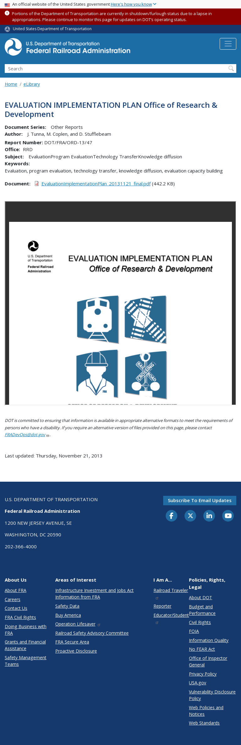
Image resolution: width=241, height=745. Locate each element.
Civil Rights (200, 622)
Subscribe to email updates (200, 500)
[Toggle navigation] (228, 44)
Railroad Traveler (170, 593)
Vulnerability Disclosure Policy (212, 695)
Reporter (162, 606)
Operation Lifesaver (78, 624)
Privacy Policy (203, 674)
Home (11, 84)
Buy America (68, 615)
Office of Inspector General (208, 661)
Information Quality (208, 640)
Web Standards (204, 723)
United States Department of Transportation (52, 28)
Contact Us (16, 608)
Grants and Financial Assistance (25, 645)
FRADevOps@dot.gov (27, 434)
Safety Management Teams (25, 661)
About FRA (15, 590)
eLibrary (32, 84)
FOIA (194, 631)
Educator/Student (171, 618)
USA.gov (197, 683)
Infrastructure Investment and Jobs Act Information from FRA (94, 593)
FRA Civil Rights (20, 617)
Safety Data (67, 606)
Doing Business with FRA (25, 629)
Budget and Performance (202, 610)
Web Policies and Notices (206, 710)
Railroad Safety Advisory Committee (92, 633)
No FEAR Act (202, 649)
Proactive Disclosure (76, 651)
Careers (12, 599)
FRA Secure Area (72, 642)
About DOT (200, 597)
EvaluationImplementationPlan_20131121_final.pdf (96, 183)
